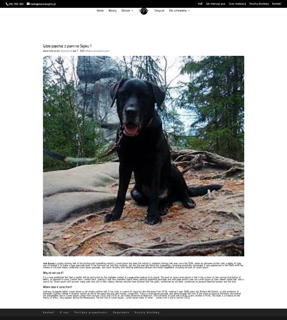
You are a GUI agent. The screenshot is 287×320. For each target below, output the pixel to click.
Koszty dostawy (259, 3)
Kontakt (276, 3)
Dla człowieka (178, 10)
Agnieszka (66, 50)
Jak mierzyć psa (215, 3)
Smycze (159, 10)
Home (100, 10)
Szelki (142, 10)
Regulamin (121, 312)
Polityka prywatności (91, 312)
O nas (64, 312)
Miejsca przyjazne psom (97, 50)
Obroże (125, 10)
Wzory (112, 10)
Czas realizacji (237, 3)
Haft (200, 3)
